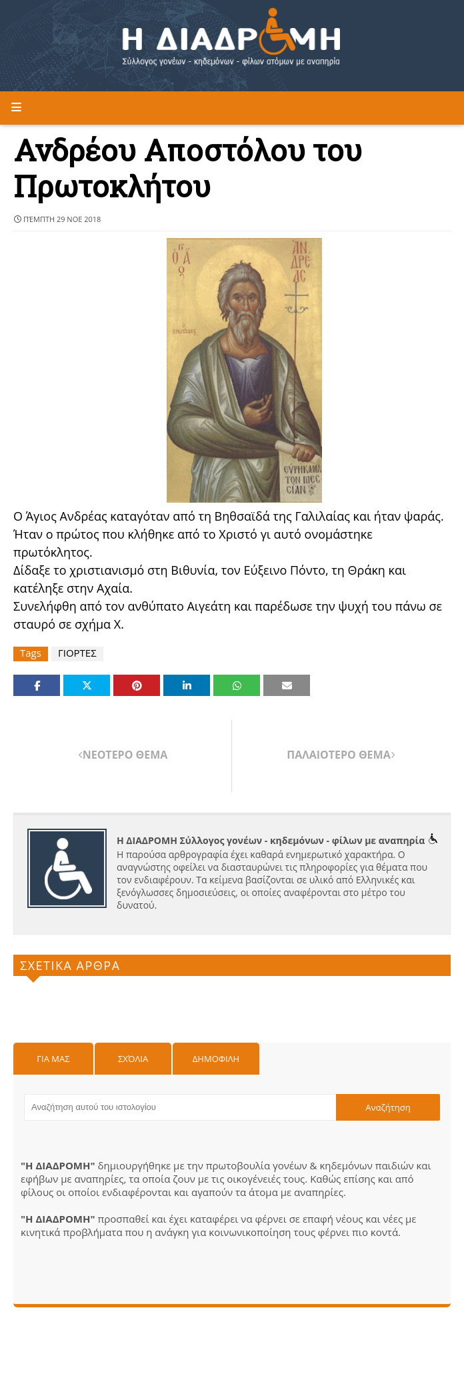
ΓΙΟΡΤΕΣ (77, 653)
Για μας (53, 1059)
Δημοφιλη (216, 1059)
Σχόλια (133, 1059)
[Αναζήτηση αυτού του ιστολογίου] (180, 1107)
